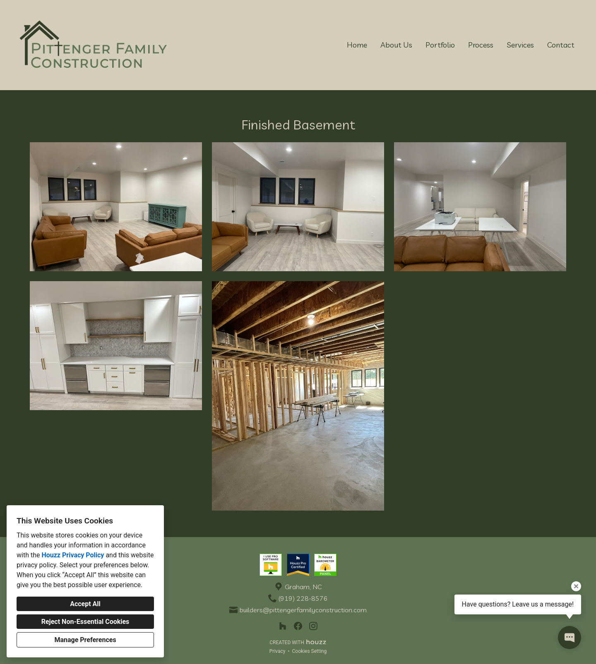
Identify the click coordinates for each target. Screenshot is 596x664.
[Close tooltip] (576, 586)
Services (520, 45)
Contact (560, 45)
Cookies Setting (309, 651)
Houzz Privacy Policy (72, 555)
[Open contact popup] (569, 637)
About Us (396, 45)
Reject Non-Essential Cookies (85, 622)
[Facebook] (298, 626)
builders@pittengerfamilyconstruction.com (303, 610)
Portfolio (440, 45)
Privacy (277, 651)
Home (357, 45)
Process (480, 45)
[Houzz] (282, 626)
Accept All (85, 604)
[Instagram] (313, 626)
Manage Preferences (85, 640)
